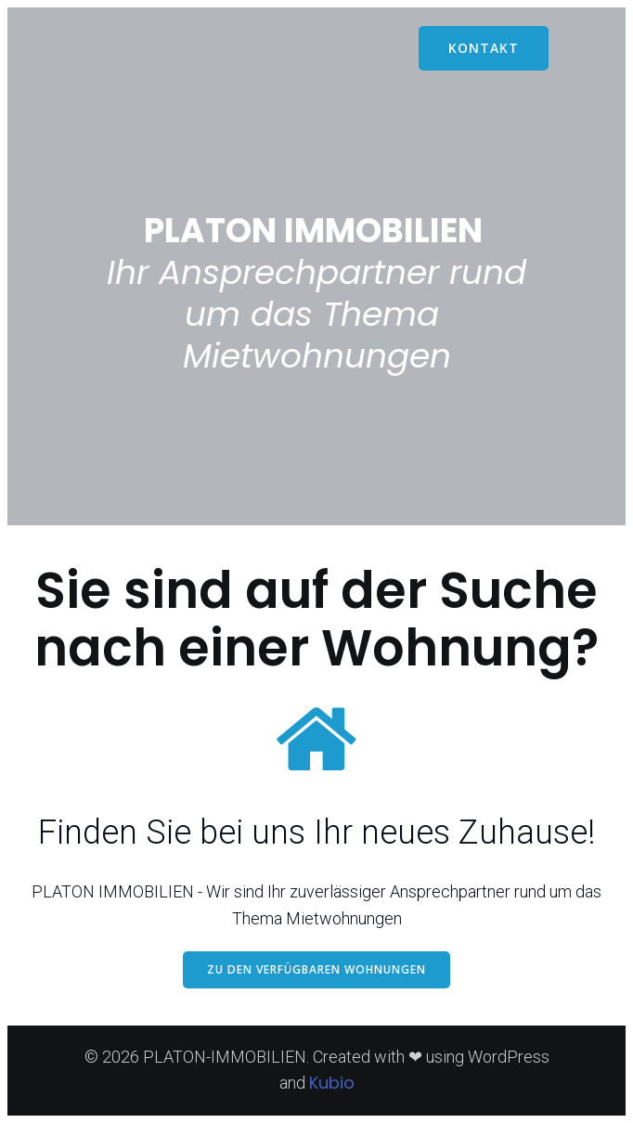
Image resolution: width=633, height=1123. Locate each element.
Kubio (332, 1082)
